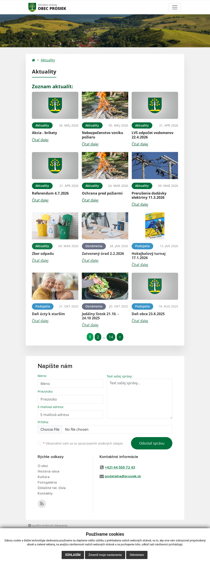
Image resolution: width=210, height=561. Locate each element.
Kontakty (45, 493)
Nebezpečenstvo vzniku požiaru (102, 134)
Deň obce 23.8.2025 (148, 313)
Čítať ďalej (40, 140)
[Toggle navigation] (175, 7)
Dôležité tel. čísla (52, 488)
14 (111, 336)
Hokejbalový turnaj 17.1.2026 (149, 255)
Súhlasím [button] (73, 555)
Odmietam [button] (137, 555)
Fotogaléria (47, 482)
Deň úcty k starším (48, 313)
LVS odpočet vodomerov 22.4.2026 (152, 134)
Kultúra (44, 477)
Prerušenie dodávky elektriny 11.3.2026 (149, 195)
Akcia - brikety (44, 132)
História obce (48, 471)
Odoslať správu (151, 443)
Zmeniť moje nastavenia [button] (105, 555)
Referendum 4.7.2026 (50, 193)
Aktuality (48, 60)
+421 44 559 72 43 (120, 467)
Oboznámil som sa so (83, 443)
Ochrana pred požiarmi (102, 193)
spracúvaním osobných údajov (100, 443)
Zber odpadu (43, 253)
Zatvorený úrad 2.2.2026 (103, 253)
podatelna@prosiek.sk (123, 476)
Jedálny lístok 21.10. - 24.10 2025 (100, 315)
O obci (43, 466)
